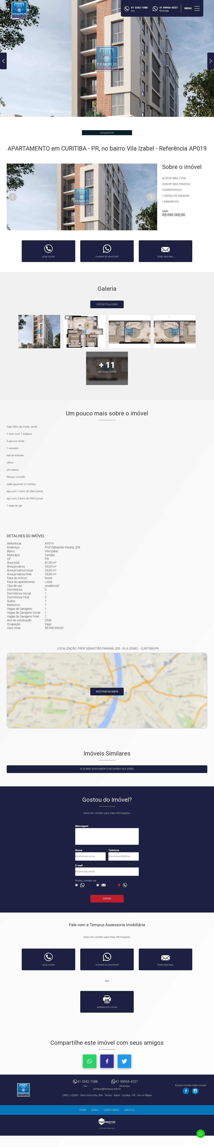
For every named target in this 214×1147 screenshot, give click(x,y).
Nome (78, 850)
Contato (129, 1110)
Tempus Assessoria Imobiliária (23, 1090)
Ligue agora (48, 257)
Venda (95, 1110)
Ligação (119, 885)
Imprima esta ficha (107, 1007)
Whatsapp (89, 1061)
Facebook (107, 1061)
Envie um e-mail (165, 257)
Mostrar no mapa (107, 691)
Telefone (113, 850)
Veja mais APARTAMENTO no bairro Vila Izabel (107, 769)
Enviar (107, 898)
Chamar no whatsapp (107, 257)
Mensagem (81, 826)
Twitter (124, 1061)
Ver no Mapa (144, 1095)
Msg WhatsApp (76, 885)
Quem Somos (111, 1110)
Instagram (195, 1091)
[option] (107, 58)
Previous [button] (3, 61)
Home (82, 1110)
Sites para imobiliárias (107, 1128)
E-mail (79, 865)
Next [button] (210, 61)
